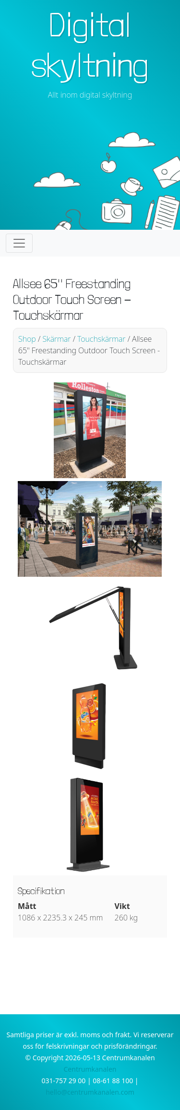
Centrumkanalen (90, 1069)
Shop (27, 339)
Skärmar (56, 339)
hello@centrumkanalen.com (90, 1092)
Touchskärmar (101, 339)
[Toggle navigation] (19, 243)
